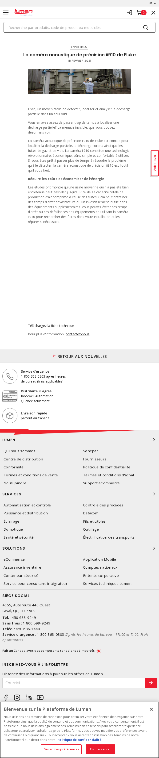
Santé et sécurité (19, 537)
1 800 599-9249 (36, 623)
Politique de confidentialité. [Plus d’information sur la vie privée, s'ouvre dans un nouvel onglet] (79, 740)
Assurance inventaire (22, 567)
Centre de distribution (23, 459)
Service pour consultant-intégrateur (36, 583)
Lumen (79, 439)
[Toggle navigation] (5, 12)
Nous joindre (15, 483)
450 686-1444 (28, 628)
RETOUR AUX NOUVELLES (82, 356)
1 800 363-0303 (50, 634)
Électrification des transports (109, 537)
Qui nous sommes (19, 451)
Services (79, 494)
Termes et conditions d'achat (108, 475)
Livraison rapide (34, 413)
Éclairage (11, 521)
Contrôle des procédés (103, 505)
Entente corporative (101, 575)
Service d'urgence (35, 371)
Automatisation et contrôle (27, 505)
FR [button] (150, 3)
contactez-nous (77, 334)
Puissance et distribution (26, 513)
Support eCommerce (101, 483)
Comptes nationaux (100, 567)
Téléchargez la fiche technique (51, 325)
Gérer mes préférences (61, 749)
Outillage (91, 529)
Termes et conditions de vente (31, 475)
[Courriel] (73, 683)
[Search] (79, 27)
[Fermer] (151, 709)
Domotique (13, 529)
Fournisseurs (94, 459)
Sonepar (90, 451)
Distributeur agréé (36, 391)
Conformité (14, 467)
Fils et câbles (94, 521)
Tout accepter (100, 749)
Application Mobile (99, 559)
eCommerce (14, 559)
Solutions (79, 548)
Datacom (90, 513)
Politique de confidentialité (106, 467)
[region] (79, 730)
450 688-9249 (24, 617)
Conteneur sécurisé (21, 575)
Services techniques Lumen (107, 583)
